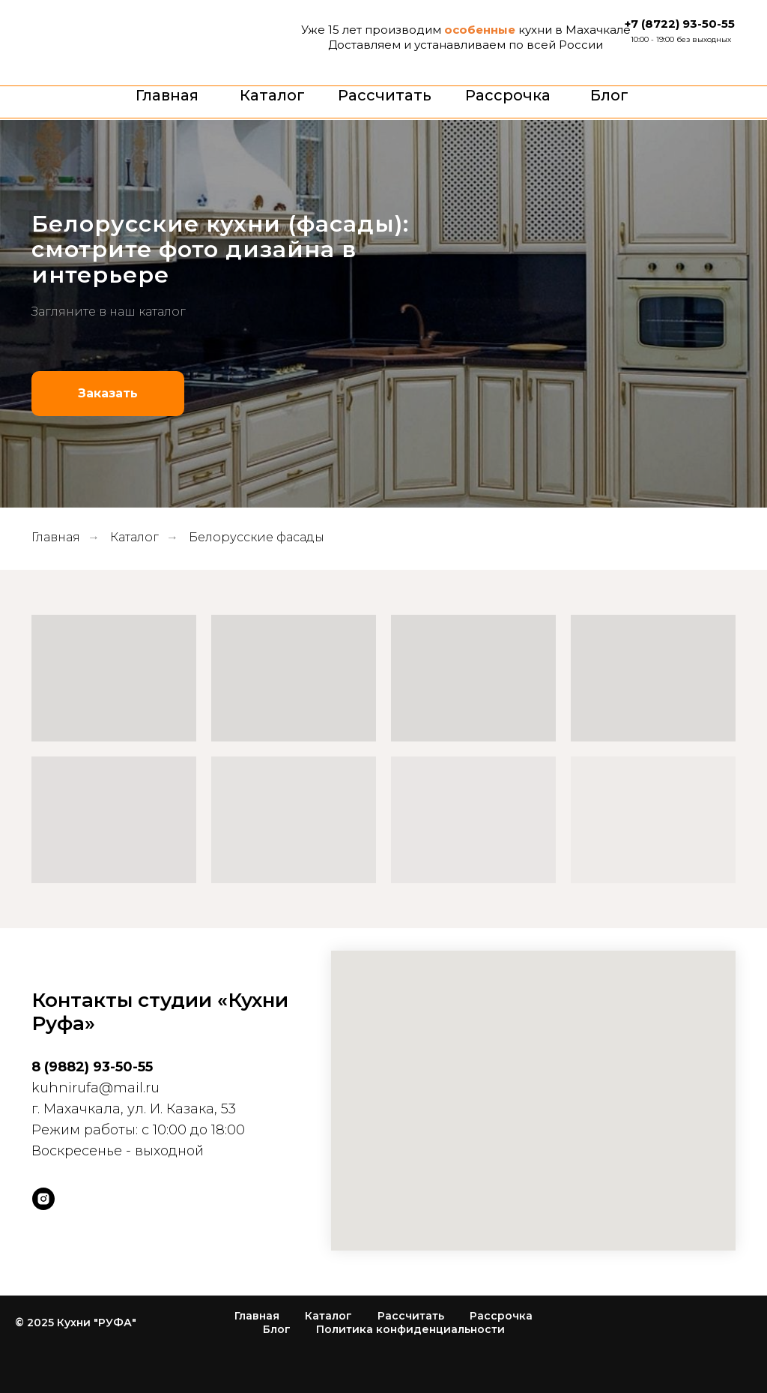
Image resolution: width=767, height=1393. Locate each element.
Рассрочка (508, 95)
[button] (107, 393)
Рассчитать (384, 95)
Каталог (272, 95)
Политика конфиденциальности (410, 1329)
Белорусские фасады (256, 537)
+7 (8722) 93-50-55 (680, 23)
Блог (609, 95)
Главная (167, 95)
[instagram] (43, 1199)
